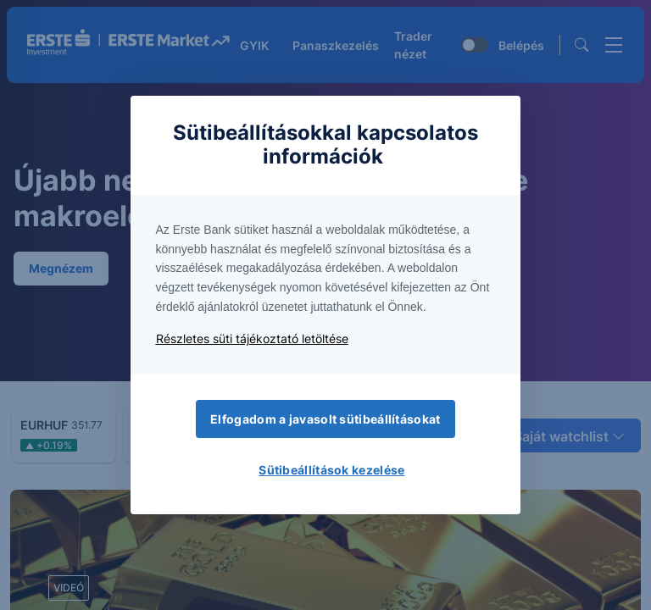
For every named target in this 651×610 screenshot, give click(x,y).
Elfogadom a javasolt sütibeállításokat (325, 419)
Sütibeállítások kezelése (331, 470)
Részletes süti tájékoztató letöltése (252, 338)
